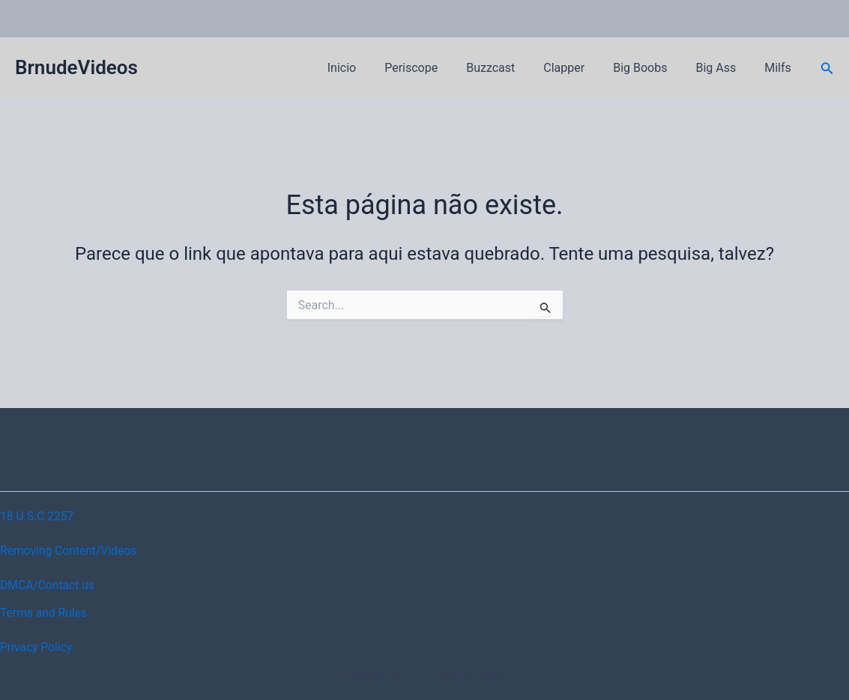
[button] (827, 68)
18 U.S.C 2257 (38, 516)
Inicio (371, 68)
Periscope (435, 68)
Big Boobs (651, 68)
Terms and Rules (44, 613)
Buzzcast (510, 68)
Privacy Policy (37, 647)
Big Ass (722, 68)
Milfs (780, 68)
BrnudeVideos (76, 67)
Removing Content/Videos (70, 551)
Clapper (579, 68)
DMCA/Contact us (48, 585)
